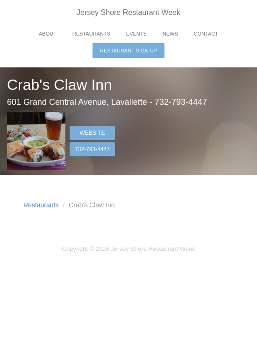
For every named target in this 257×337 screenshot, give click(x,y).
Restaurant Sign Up (128, 50)
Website (92, 133)
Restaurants (91, 34)
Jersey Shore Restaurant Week (128, 12)
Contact (206, 34)
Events (136, 34)
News (170, 34)
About (48, 34)
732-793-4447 (92, 149)
